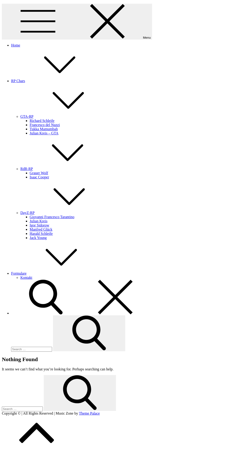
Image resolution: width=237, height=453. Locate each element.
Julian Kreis (38, 221)
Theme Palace (89, 413)
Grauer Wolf (39, 173)
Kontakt (26, 277)
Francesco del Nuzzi (45, 125)
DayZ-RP (62, 213)
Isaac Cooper (39, 177)
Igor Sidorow (39, 225)
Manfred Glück (41, 229)
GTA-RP (61, 116)
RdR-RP (61, 169)
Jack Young (38, 238)
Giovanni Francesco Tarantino (52, 217)
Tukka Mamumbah (44, 129)
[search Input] (31, 349)
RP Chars (52, 81)
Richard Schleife (42, 121)
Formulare (53, 273)
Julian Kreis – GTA (44, 133)
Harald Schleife (41, 234)
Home (15, 45)
